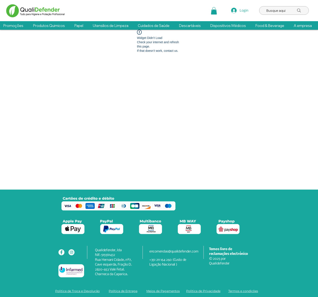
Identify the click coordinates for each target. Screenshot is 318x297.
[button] (214, 11)
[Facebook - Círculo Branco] (61, 252)
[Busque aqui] (284, 10)
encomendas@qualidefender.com (173, 251)
